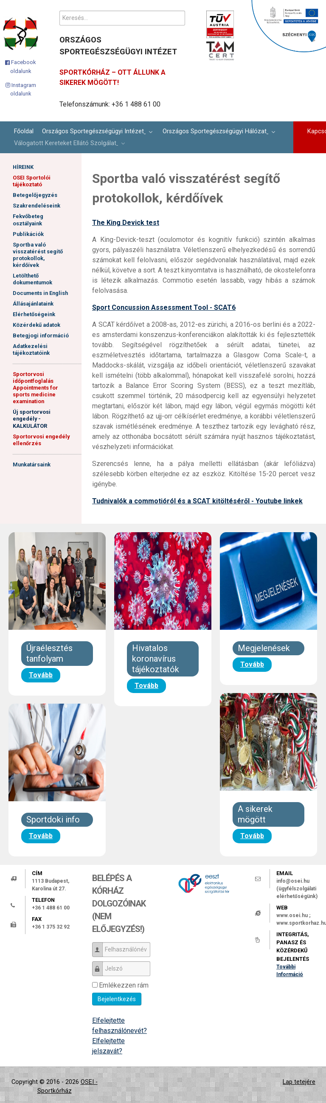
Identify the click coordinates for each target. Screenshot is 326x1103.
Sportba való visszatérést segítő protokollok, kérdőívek (38, 254)
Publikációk (28, 233)
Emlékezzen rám (124, 985)
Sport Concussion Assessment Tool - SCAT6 (164, 307)
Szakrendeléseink (36, 205)
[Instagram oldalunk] (21, 89)
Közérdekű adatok (36, 324)
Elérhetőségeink (34, 314)
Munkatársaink (32, 463)
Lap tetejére (299, 1082)
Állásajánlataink (33, 303)
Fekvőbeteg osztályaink (28, 219)
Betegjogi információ (41, 335)
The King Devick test (125, 223)
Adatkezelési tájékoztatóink (31, 349)
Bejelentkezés (117, 999)
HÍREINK (23, 167)
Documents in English (40, 292)
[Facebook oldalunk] (21, 66)
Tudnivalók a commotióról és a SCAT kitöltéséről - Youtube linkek (197, 501)
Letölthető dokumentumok (32, 278)
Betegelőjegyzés (35, 195)
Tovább (41, 675)
